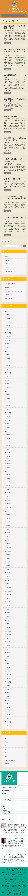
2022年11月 (8, 460)
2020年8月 (7, 558)
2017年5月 (7, 700)
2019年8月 (7, 602)
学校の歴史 (8, 264)
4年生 (6, 749)
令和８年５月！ (9, 294)
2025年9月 (7, 343)
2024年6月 (7, 391)
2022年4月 (7, 485)
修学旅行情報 (8, 298)
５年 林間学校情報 (10, 284)
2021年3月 (7, 533)
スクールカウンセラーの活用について (15, 219)
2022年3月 (7, 489)
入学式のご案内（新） (13, 179)
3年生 (6, 745)
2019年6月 (7, 609)
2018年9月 (7, 642)
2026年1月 (7, 329)
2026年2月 (7, 325)
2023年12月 (8, 413)
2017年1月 (7, 714)
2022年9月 (7, 467)
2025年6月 (7, 351)
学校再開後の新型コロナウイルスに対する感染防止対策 (15, 198)
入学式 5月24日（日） (13, 159)
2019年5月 (7, 613)
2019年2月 (7, 623)
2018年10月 (8, 638)
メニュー (4, 15)
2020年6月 (7, 565)
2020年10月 (8, 551)
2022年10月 (8, 463)
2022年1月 (7, 496)
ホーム (6, 256)
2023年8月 (7, 427)
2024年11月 (8, 373)
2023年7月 (7, 431)
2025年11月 (8, 336)
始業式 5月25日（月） (13, 117)
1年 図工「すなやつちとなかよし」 (14, 291)
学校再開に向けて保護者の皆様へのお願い (15, 139)
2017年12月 (8, 674)
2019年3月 (7, 620)
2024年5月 (7, 394)
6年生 (6, 756)
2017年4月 (7, 703)
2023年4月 (7, 442)
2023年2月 (7, 449)
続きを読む (7, 43)
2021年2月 (7, 536)
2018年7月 (7, 649)
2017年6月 (7, 696)
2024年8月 (7, 383)
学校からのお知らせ (21, 30)
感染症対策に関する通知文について (15, 100)
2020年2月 (7, 580)
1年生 (6, 738)
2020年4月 (7, 573)
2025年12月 (8, 333)
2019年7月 (7, 605)
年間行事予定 (6, 812)
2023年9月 (7, 423)
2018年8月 (7, 645)
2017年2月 (7, 711)
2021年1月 (7, 540)
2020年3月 (7, 576)
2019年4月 (7, 616)
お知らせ (5, 806)
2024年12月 (8, 369)
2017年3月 (7, 707)
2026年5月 (7, 314)
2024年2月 (7, 405)
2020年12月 (8, 543)
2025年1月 (7, 365)
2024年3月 (7, 402)
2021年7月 (7, 518)
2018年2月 (7, 667)
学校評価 (7, 267)
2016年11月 (8, 722)
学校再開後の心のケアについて (15, 76)
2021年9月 (7, 511)
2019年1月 (7, 627)
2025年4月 (7, 358)
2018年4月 (7, 660)
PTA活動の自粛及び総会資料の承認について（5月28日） (14, 52)
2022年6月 (7, 478)
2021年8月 (7, 514)
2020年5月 (7, 569)
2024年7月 (7, 387)
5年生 (6, 753)
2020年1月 (7, 583)
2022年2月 (7, 493)
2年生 (6, 742)
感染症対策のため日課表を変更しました (15, 27)
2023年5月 (7, 438)
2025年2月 (7, 362)
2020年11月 (8, 547)
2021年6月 (7, 522)
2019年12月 (8, 587)
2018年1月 (7, 671)
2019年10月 (8, 594)
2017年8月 (7, 689)
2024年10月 (8, 376)
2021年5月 (7, 525)
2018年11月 (8, 634)
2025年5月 (7, 354)
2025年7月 (7, 347)
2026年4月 (7, 318)
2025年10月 (8, 340)
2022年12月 (8, 456)
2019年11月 (8, 591)
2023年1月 (7, 453)
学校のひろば (6, 810)
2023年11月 (8, 416)
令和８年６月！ (9, 287)
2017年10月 (8, 682)
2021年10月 (8, 507)
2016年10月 (8, 725)
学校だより (8, 260)
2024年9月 (7, 380)
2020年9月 (7, 554)
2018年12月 (8, 631)
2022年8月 (7, 471)
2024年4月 (7, 398)
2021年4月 (7, 529)
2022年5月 (7, 482)
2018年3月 (7, 663)
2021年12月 (8, 500)
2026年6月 (7, 311)
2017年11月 (8, 678)
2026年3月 (7, 322)
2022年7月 (7, 474)
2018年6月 (7, 653)
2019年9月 (7, 598)
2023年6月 (7, 434)
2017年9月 (7, 685)
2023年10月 (8, 420)
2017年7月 (7, 693)
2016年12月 (8, 718)
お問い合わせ (6, 813)
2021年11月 (8, 503)
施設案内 (3, 793)
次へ (9, 241)
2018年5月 (7, 656)
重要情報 (7, 763)
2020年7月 (7, 562)
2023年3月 (7, 445)
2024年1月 (7, 409)
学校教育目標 (8, 271)
